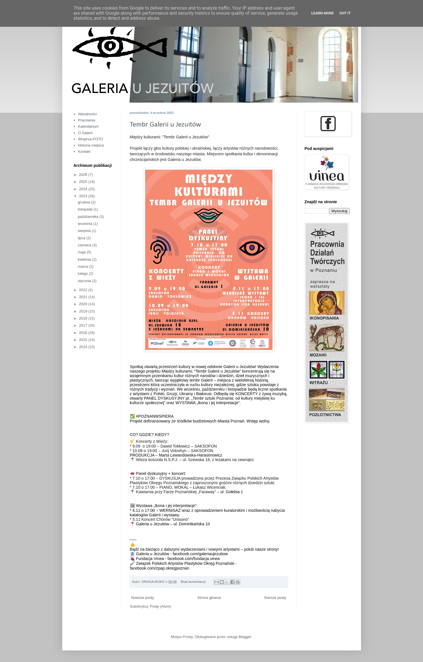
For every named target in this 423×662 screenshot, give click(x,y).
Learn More (322, 13)
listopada (86, 209)
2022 (83, 290)
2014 (83, 347)
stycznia (85, 281)
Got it (345, 13)
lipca (82, 238)
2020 (83, 304)
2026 (83, 174)
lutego (83, 273)
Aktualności (87, 114)
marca (83, 266)
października (88, 216)
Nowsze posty (142, 597)
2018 (83, 318)
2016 (83, 333)
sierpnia (85, 231)
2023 (83, 196)
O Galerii (85, 133)
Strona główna (209, 597)
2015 (83, 340)
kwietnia (85, 259)
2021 (83, 297)
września (85, 224)
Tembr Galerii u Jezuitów (165, 125)
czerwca (85, 245)
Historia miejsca (91, 145)
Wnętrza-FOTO (90, 139)
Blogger (245, 637)
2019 (83, 311)
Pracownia (86, 120)
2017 (83, 325)
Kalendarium (88, 126)
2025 (83, 182)
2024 (83, 189)
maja (82, 252)
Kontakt (84, 151)
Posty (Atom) (160, 606)
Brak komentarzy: (194, 581)
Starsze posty (275, 597)
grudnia (84, 202)
